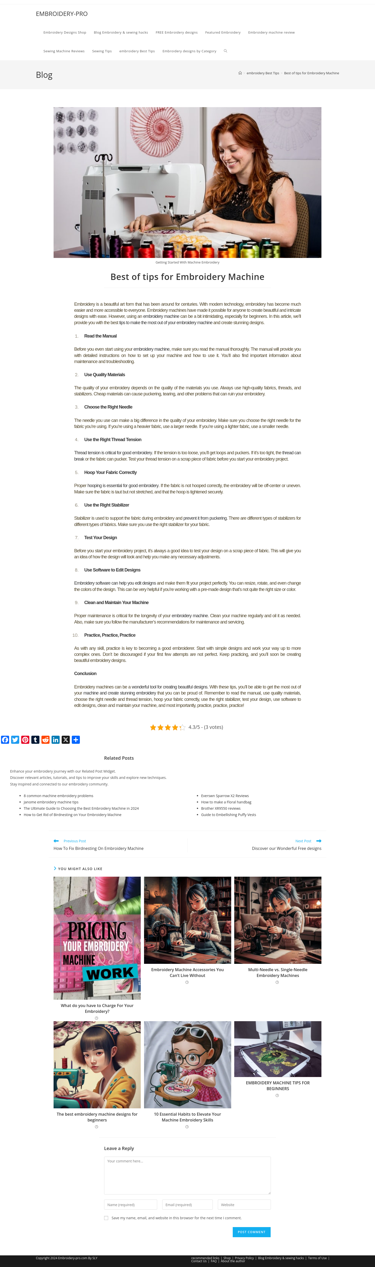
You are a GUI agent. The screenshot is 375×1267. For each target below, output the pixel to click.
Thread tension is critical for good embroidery (114, 452)
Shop (227, 1258)
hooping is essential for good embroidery (123, 484)
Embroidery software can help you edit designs (115, 581)
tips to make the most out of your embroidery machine (167, 322)
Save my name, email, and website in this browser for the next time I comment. (177, 1215)
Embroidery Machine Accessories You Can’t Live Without (187, 969)
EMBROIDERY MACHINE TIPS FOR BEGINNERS (278, 1083)
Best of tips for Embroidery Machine (311, 73)
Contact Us (199, 1261)
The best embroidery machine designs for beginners (97, 1114)
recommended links (205, 1258)
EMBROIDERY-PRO (62, 13)
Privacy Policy (244, 1258)
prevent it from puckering (205, 516)
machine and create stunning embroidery (120, 690)
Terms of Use (317, 1258)
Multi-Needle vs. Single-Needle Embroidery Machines (278, 969)
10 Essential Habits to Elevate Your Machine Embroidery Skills (187, 1114)
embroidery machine (161, 316)
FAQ (214, 1261)
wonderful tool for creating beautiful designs (169, 684)
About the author (233, 1261)
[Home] (240, 73)
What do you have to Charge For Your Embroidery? (97, 1005)
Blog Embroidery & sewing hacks (281, 1258)
